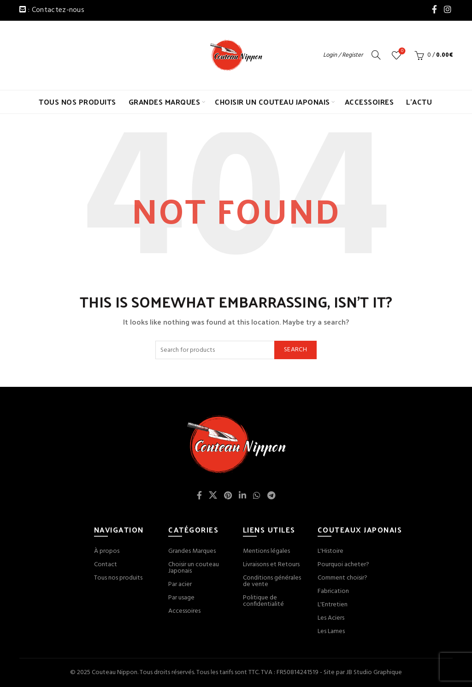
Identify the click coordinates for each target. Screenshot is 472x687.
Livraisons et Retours (271, 564)
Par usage (181, 597)
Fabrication (333, 591)
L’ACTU (419, 101)
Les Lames (331, 631)
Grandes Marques (192, 551)
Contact (105, 564)
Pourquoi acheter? (343, 564)
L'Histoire (330, 551)
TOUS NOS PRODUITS (77, 101)
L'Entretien (333, 604)
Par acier (180, 584)
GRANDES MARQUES (165, 101)
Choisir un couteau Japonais (193, 567)
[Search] (376, 55)
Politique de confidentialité (263, 601)
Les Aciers (331, 618)
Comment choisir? (342, 578)
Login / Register (343, 55)
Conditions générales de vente (272, 581)
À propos (106, 551)
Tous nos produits (118, 578)
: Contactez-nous (56, 10)
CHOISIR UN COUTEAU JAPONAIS (272, 101)
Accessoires (184, 611)
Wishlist (401, 51)
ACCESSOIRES (369, 101)
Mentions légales (266, 551)
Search (295, 349)
